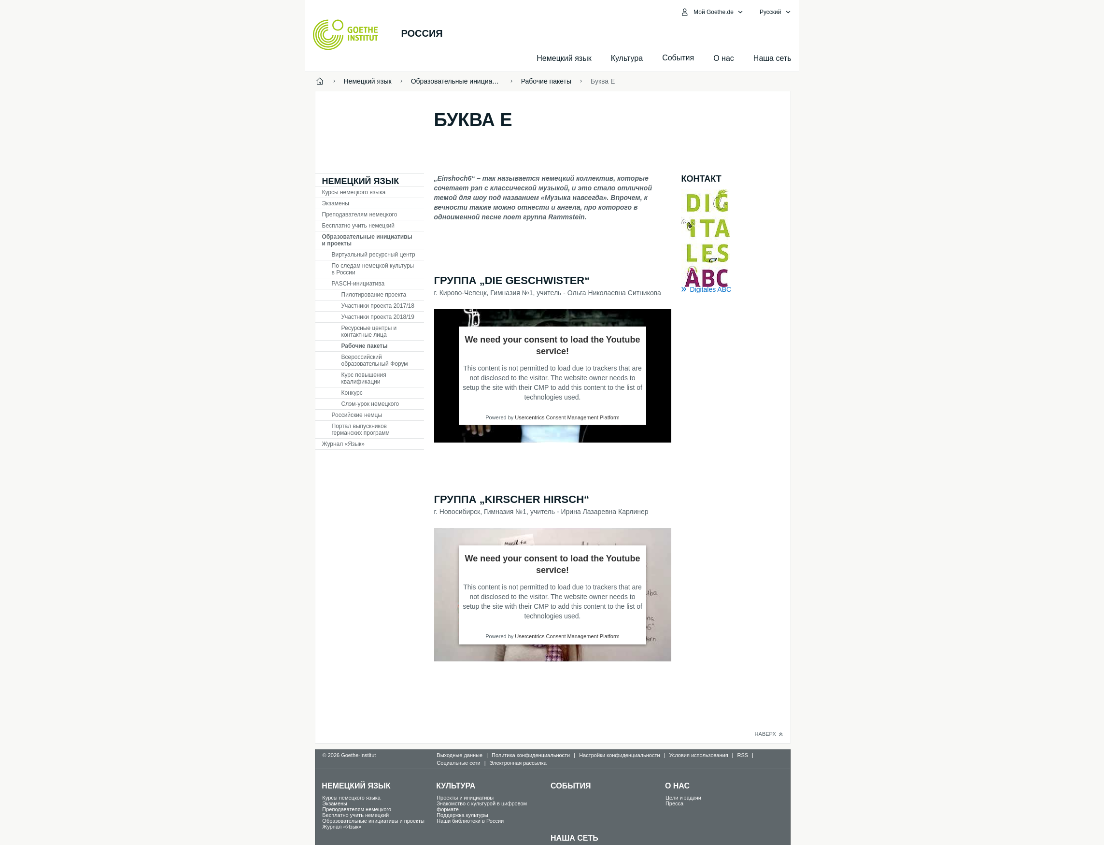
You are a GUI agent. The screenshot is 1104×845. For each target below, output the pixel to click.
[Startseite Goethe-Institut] (345, 34)
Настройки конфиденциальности (619, 755)
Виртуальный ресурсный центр (373, 254)
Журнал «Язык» (343, 444)
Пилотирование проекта (374, 294)
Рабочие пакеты (364, 346)
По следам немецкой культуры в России (373, 269)
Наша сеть (772, 58)
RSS (742, 755)
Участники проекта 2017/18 (377, 305)
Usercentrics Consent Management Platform (567, 417)
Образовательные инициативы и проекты (367, 240)
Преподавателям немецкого (359, 214)
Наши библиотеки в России (470, 821)
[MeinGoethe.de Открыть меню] (711, 12)
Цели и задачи (683, 798)
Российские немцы (357, 415)
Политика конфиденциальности (531, 755)
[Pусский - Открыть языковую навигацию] (775, 12)
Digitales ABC (711, 289)
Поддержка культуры (462, 815)
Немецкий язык (564, 58)
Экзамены (335, 203)
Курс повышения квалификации (363, 378)
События (571, 786)
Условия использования (698, 755)
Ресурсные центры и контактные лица (369, 331)
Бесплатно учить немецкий (358, 225)
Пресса (674, 803)
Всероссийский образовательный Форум (374, 360)
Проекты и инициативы (465, 798)
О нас (723, 58)
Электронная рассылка (518, 763)
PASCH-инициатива (358, 283)
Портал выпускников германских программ (361, 429)
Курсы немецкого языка (354, 192)
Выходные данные (459, 755)
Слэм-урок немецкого (370, 404)
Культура (627, 58)
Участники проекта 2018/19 (377, 317)
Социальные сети (458, 763)
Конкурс (352, 392)
